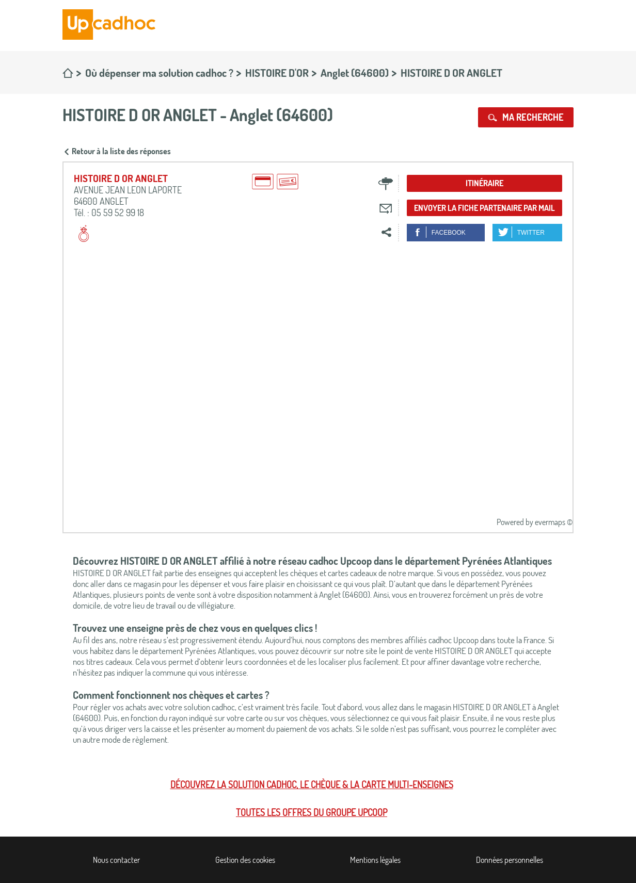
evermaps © (554, 522)
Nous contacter (116, 860)
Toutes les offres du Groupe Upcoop (311, 812)
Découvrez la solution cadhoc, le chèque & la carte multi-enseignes (311, 784)
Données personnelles (509, 860)
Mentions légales (375, 860)
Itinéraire (484, 183)
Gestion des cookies (245, 860)
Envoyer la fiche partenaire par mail (484, 208)
